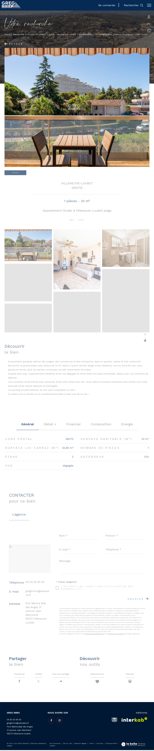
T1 (96, 34)
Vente (52, 34)
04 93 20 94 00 (35, 582)
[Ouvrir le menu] (149, 5)
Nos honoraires (55, 744)
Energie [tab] (127, 424)
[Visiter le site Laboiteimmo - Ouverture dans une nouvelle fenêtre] (133, 745)
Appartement (85, 34)
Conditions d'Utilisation (116, 634)
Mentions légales (80, 744)
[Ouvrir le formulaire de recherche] (133, 5)
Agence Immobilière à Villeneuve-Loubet (25, 34)
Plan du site (67, 744)
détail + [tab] (50, 424)
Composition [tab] (101, 424)
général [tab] (27, 424)
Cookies (52, 746)
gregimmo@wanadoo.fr (18, 724)
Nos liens (100, 744)
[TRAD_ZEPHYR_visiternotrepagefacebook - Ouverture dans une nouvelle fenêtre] (51, 721)
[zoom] (28, 260)
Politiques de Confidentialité (94, 634)
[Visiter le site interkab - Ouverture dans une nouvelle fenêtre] (133, 721)
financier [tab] (73, 424)
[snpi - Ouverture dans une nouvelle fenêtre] (114, 721)
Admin (91, 744)
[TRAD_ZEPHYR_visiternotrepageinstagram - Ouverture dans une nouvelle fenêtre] (59, 721)
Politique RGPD (111, 744)
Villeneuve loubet (66, 34)
